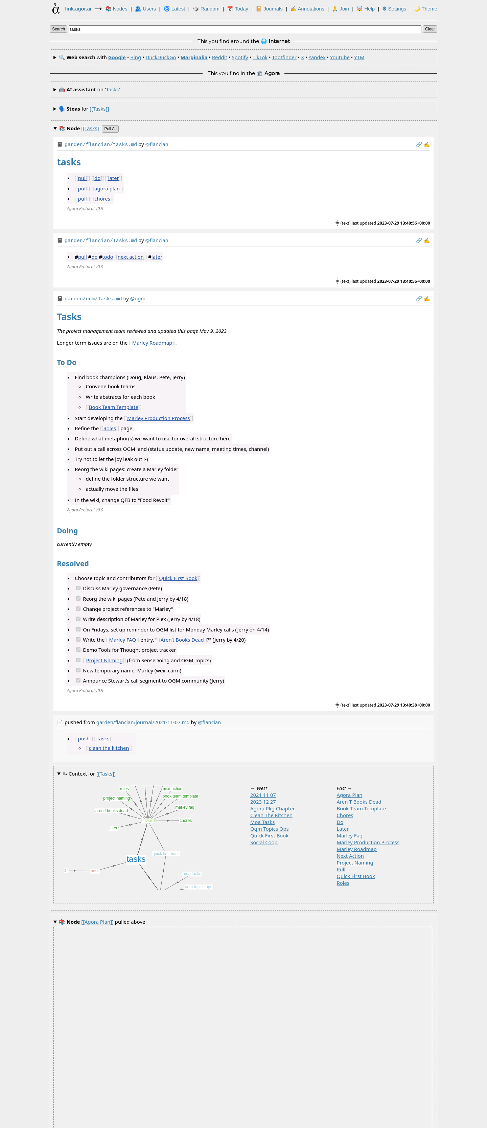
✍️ (427, 144)
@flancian (209, 720)
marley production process (368, 840)
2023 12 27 (263, 799)
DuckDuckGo (160, 57)
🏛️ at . (300, 1122)
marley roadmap (357, 847)
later (113, 177)
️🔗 (419, 144)
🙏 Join (340, 8)
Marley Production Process (158, 416)
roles (343, 880)
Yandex (316, 57)
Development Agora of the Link (223, 1122)
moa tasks (262, 819)
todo (107, 255)
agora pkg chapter (272, 806)
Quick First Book (178, 576)
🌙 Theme (425, 8)
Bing (135, 57)
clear (430, 29)
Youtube (340, 57)
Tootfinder (284, 57)
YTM (359, 57)
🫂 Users (145, 8)
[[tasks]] (99, 108)
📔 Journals (269, 8)
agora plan (107, 187)
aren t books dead (359, 799)
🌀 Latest (174, 8)
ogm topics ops (269, 826)
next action (131, 255)
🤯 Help (365, 8)
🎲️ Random (206, 8)
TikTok (260, 57)
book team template (361, 806)
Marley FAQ (122, 637)
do (97, 177)
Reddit (219, 57)
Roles (109, 426)
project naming (355, 860)
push (84, 736)
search (58, 29)
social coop (264, 840)
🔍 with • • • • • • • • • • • (212, 57)
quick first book (269, 833)
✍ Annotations (307, 8)
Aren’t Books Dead (182, 637)
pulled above (102, 920)
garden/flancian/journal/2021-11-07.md (143, 720)
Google (117, 57)
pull (82, 177)
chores (102, 197)
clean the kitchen (109, 745)
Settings (394, 8)
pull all (110, 128)
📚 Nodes (116, 8)
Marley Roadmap (152, 340)
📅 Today (237, 8)
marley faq (350, 833)
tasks (112, 89)
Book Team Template (113, 404)
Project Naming (104, 658)
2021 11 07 (263, 792)
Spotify (240, 57)
